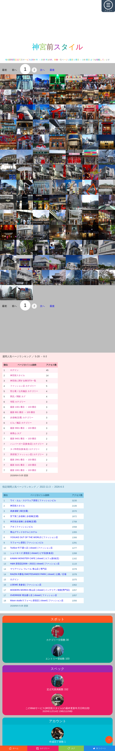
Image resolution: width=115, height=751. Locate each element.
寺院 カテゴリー (17, 401)
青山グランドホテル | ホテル (23, 532)
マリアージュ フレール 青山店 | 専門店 (28, 569)
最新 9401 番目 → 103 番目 (23, 438)
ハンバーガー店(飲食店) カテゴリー (27, 444)
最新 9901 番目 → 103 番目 (23, 428)
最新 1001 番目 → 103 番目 (23, 470)
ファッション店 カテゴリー (23, 386)
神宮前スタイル (17, 375)
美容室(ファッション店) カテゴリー (27, 454)
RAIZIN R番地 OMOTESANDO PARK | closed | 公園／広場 (38, 574)
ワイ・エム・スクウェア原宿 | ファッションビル (33, 500)
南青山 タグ (15, 433)
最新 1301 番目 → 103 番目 (23, 407)
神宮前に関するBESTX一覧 (23, 380)
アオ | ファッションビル (21, 527)
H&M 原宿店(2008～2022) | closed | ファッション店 (34, 563)
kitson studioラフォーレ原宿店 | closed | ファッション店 (36, 600)
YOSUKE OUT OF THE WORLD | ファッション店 (34, 537)
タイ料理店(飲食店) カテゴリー (25, 449)
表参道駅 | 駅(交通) (19, 511)
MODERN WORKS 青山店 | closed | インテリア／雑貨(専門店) (40, 590)
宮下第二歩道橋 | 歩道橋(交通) (24, 516)
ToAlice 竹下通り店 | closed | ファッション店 (31, 548)
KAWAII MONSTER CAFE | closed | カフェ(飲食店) (34, 558)
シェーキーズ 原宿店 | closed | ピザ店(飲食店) (31, 553)
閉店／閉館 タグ (17, 396)
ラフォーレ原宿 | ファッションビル (26, 542)
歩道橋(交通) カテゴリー (21, 417)
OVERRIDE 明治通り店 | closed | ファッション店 (33, 595)
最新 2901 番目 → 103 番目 (23, 459)
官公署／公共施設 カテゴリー (24, 391)
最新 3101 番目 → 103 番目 (23, 465)
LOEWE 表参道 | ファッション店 (25, 584)
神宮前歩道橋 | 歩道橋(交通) (23, 521)
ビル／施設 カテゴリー (21, 423)
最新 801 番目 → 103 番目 (22, 412)
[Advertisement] (57, 21)
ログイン (14, 370)
